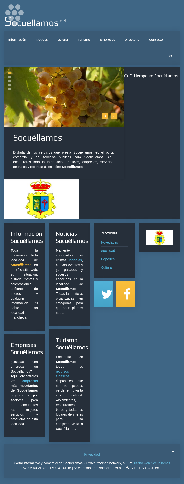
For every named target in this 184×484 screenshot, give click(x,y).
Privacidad (92, 454)
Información (17, 39)
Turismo (84, 39)
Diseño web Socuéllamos (151, 463)
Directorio (132, 39)
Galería (63, 39)
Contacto (156, 39)
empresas (30, 381)
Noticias (42, 39)
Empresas (107, 39)
